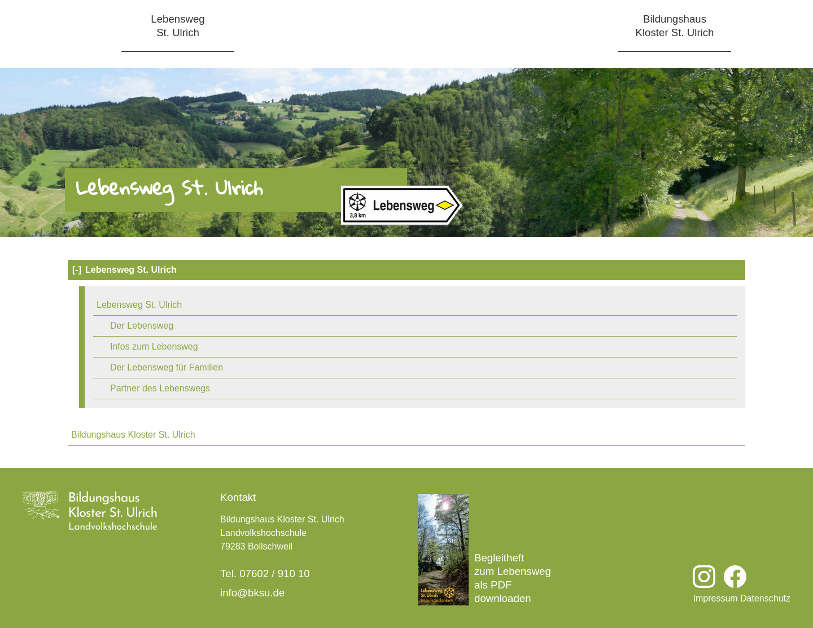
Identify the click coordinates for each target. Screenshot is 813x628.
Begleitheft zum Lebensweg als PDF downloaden (484, 549)
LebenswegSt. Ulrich (177, 25)
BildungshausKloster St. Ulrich (675, 25)
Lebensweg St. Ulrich (124, 270)
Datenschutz (765, 598)
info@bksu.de (252, 593)
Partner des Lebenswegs (160, 388)
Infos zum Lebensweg (154, 346)
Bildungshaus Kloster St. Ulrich (133, 434)
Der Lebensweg (141, 325)
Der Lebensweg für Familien (166, 367)
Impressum (715, 598)
